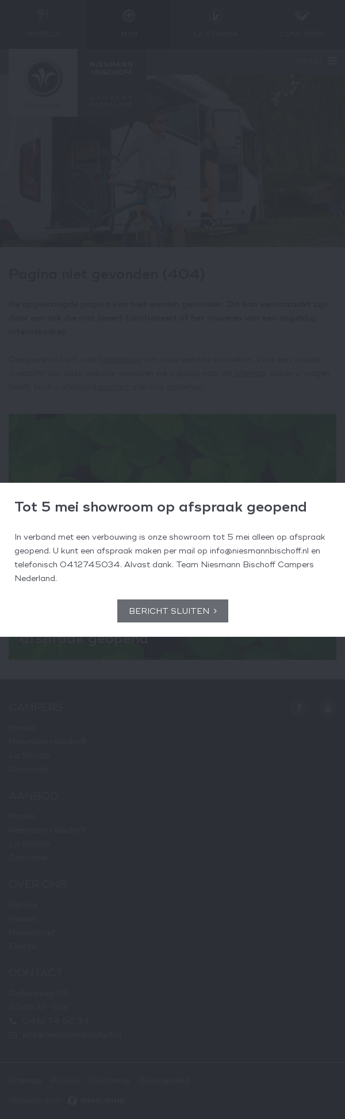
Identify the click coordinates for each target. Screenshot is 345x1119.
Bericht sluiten (169, 611)
